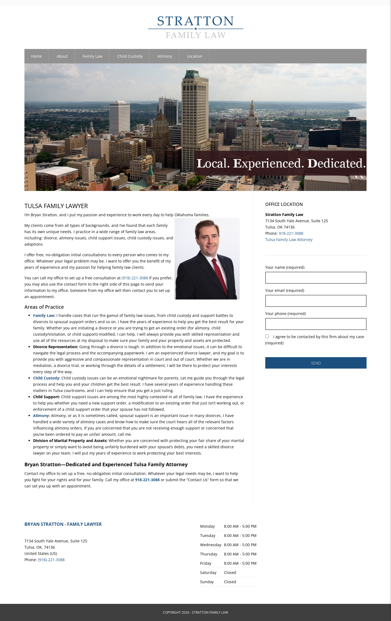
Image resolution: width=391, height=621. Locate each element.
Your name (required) (284, 267)
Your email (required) (284, 290)
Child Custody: (46, 378)
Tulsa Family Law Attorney (289, 239)
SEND (316, 363)
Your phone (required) (285, 313)
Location (194, 56)
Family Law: (44, 315)
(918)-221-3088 (51, 559)
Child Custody (130, 56)
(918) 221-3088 (135, 277)
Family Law (92, 56)
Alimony (164, 56)
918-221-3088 (291, 233)
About (62, 56)
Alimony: (41, 415)
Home (36, 56)
